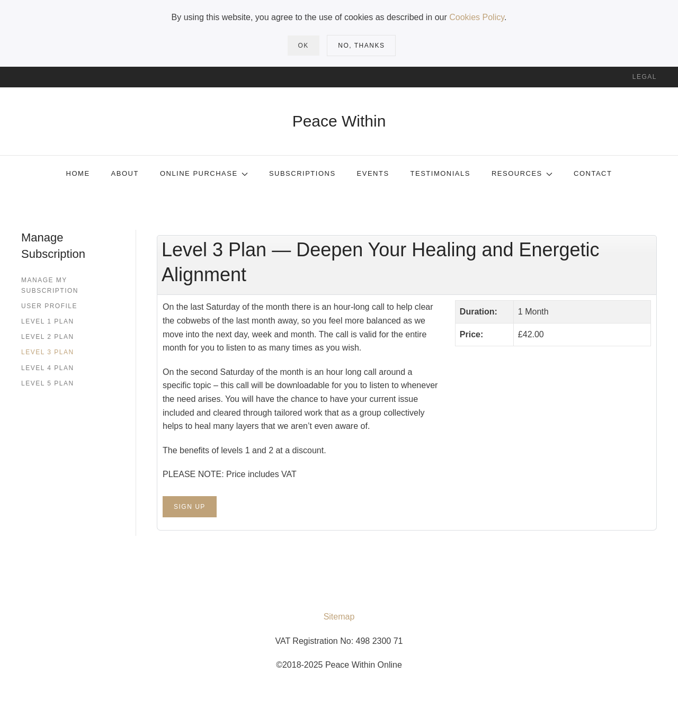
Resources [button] (522, 173)
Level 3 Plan (47, 352)
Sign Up (190, 506)
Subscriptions (302, 173)
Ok (303, 45)
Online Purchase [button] (204, 173)
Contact (593, 173)
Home (78, 173)
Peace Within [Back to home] (339, 121)
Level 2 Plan (47, 336)
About (125, 173)
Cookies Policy (476, 17)
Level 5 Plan (47, 383)
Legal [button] (644, 76)
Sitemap (339, 616)
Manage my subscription (49, 285)
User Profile (49, 306)
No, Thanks (361, 45)
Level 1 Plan (47, 321)
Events (373, 173)
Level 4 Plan (47, 368)
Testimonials (440, 173)
